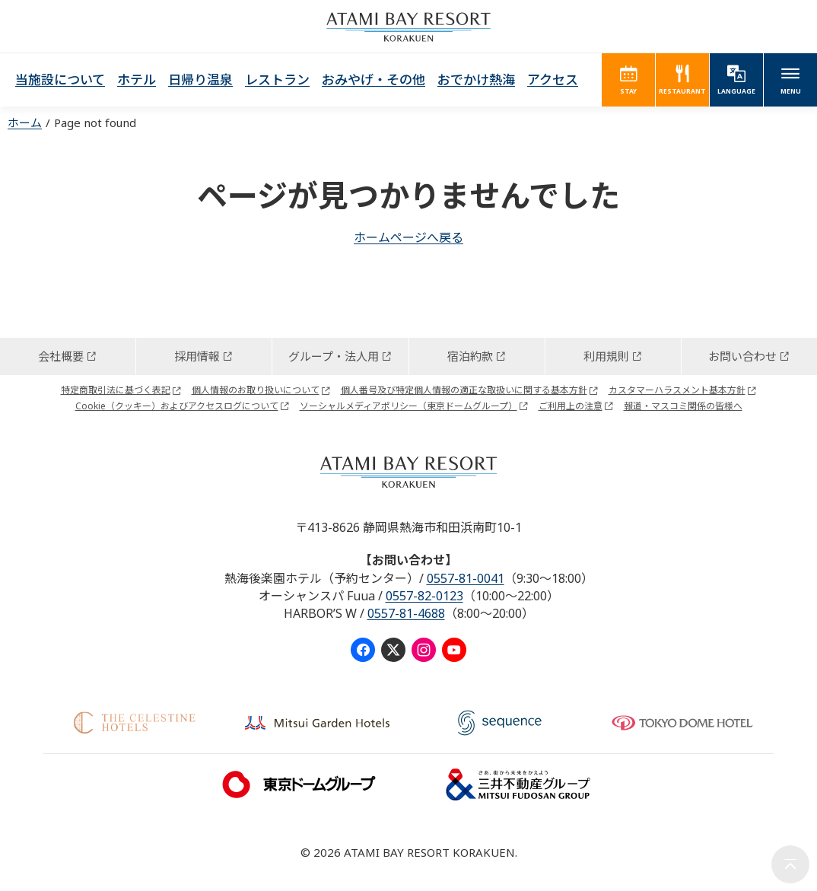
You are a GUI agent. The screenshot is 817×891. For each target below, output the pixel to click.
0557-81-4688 (406, 613)
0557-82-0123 (424, 595)
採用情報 (197, 356)
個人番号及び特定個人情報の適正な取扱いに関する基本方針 (464, 389)
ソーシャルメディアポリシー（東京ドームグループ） (408, 405)
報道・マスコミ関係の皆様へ (683, 405)
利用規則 (606, 356)
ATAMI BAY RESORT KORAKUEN (408, 26)
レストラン (277, 79)
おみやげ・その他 (373, 79)
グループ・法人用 (333, 356)
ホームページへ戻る (408, 237)
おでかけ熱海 (476, 79)
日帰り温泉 (200, 79)
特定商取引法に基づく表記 (115, 389)
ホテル (136, 79)
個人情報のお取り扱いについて (255, 389)
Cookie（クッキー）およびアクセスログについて (176, 405)
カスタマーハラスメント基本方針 (677, 389)
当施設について (60, 79)
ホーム (25, 122)
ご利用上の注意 (570, 405)
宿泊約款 (470, 356)
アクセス (552, 79)
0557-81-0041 (465, 578)
